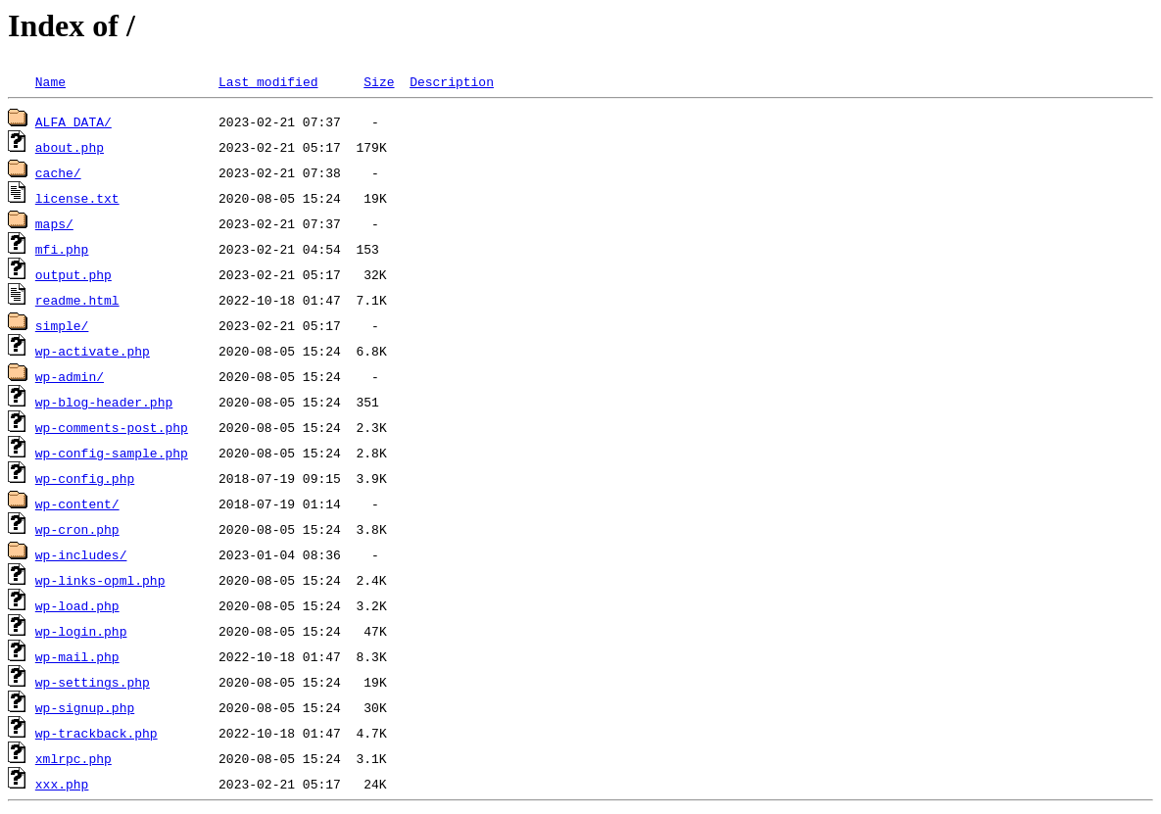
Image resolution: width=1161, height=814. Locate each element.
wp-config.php (84, 478)
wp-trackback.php (96, 733)
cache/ (58, 172)
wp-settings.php (92, 682)
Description (452, 81)
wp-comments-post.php (111, 427)
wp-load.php (77, 605)
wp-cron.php (77, 529)
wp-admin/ (69, 376)
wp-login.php (81, 631)
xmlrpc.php (73, 758)
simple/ (62, 325)
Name (50, 81)
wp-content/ (77, 503)
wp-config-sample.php (111, 452)
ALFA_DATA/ (73, 121)
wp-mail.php (77, 656)
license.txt (77, 198)
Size (378, 81)
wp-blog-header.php (103, 401)
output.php (73, 274)
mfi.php (62, 249)
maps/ (54, 223)
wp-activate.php (92, 350)
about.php (69, 147)
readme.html (77, 300)
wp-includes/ (81, 554)
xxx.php (62, 783)
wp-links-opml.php (100, 580)
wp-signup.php (84, 707)
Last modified (267, 81)
